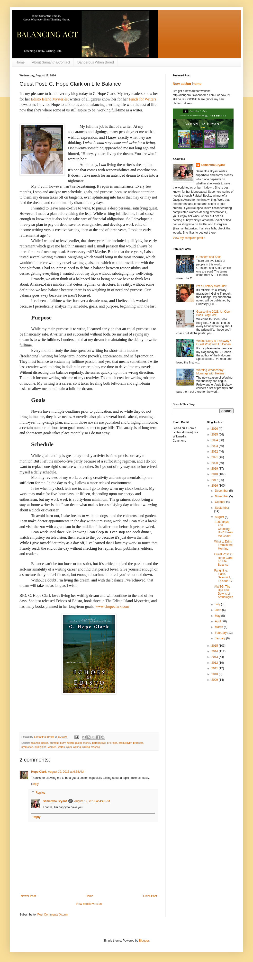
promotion (27, 746)
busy (62, 742)
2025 (215, 434)
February (221, 633)
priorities (112, 742)
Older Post (150, 896)
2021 (215, 457)
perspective (99, 742)
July (218, 604)
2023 (215, 446)
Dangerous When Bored (95, 62)
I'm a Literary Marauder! (211, 286)
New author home (187, 84)
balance (35, 742)
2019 (215, 468)
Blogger (144, 940)
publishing (40, 746)
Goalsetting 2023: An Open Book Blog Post (213, 313)
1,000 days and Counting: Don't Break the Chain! (223, 529)
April (218, 621)
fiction (70, 742)
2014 (215, 651)
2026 (215, 428)
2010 (215, 674)
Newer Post (28, 896)
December (222, 490)
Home (20, 62)
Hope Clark (38, 771)
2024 (215, 440)
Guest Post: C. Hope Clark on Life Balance (223, 559)
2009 (215, 679)
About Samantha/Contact (51, 62)
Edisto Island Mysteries (49, 99)
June (218, 610)
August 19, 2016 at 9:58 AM (65, 771)
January (220, 638)
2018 (215, 474)
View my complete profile (189, 238)
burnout (54, 742)
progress (138, 742)
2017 (215, 480)
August (220, 517)
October (220, 502)
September (222, 507)
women (52, 746)
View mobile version (89, 904)
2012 (215, 662)
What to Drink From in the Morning (223, 545)
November (222, 496)
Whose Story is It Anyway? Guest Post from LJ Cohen (213, 342)
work (69, 746)
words (61, 746)
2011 (215, 668)
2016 (215, 485)
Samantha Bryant (55, 801)
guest (78, 742)
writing (77, 746)
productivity (125, 742)
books (44, 742)
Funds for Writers (142, 99)
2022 (215, 451)
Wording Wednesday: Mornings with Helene (210, 371)
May (218, 615)
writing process (91, 746)
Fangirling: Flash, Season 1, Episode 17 (223, 576)
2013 (215, 657)
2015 (215, 645)
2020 (215, 463)
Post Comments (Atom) (52, 914)
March (219, 627)
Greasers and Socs (208, 257)
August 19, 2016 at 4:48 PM (92, 801)
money (87, 742)
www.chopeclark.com (112, 606)
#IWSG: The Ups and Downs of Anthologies (223, 592)
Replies (40, 792)
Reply (35, 784)
